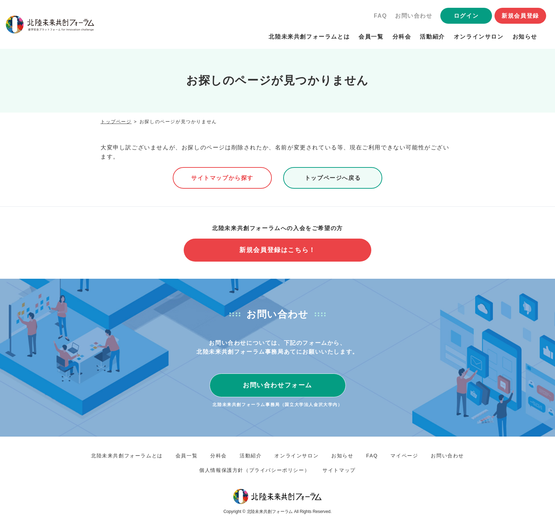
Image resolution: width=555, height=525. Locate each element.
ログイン (466, 16)
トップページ (116, 121)
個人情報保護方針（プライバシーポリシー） (254, 470)
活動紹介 (432, 37)
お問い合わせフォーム (277, 385)
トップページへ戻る (333, 178)
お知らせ (525, 37)
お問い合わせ (414, 16)
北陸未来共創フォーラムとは (309, 37)
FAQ (380, 16)
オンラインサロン (479, 37)
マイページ (404, 455)
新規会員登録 (520, 16)
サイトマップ (339, 470)
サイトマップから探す (222, 178)
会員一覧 (371, 37)
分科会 (402, 37)
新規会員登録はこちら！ (277, 249)
